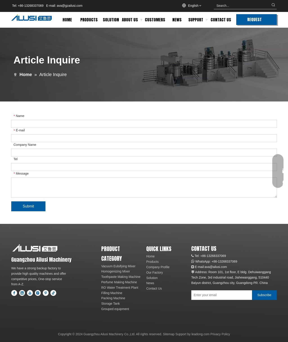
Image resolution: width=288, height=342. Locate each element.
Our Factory (154, 272)
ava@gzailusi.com (70, 5)
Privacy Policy (220, 334)
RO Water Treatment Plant (119, 287)
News (150, 283)
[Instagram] (38, 293)
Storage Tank (110, 303)
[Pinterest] (46, 293)
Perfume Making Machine (119, 282)
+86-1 (216, 261)
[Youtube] (30, 293)
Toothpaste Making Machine (120, 277)
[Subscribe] (264, 295)
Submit (28, 206)
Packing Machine (113, 298)
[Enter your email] (220, 295)
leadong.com (200, 334)
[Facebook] (14, 293)
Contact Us (154, 288)
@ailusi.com (218, 267)
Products (152, 261)
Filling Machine (111, 293)
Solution (152, 278)
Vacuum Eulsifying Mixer (118, 266)
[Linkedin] (22, 293)
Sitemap (168, 334)
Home (150, 256)
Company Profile (158, 267)
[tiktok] (53, 293)
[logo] (34, 248)
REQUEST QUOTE (254, 20)
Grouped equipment (115, 309)
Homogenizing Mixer (115, 271)
